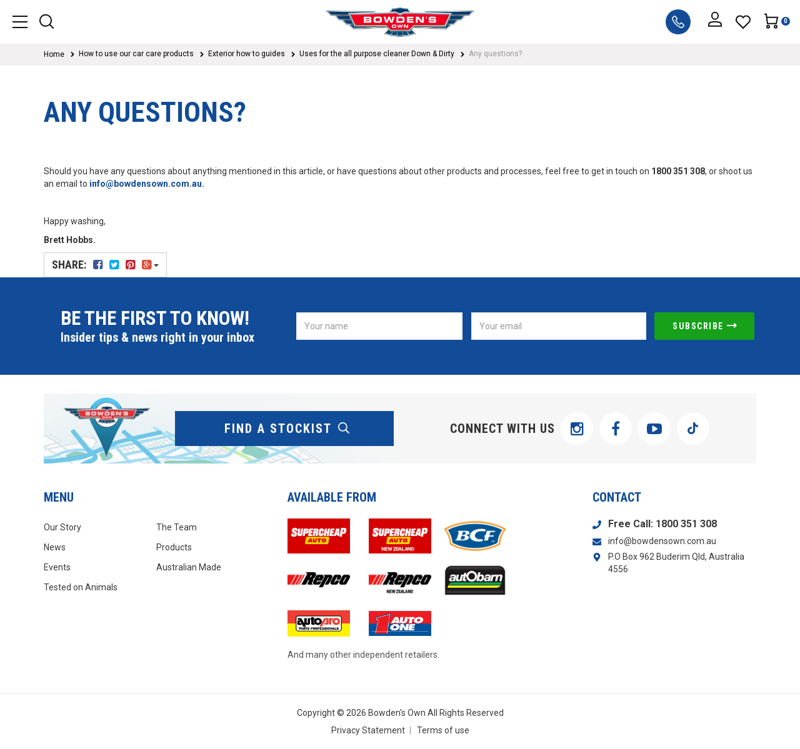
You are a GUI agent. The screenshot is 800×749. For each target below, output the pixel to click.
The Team (176, 527)
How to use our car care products (136, 53)
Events (57, 567)
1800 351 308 (686, 524)
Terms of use (443, 730)
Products (174, 547)
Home (54, 54)
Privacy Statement (368, 730)
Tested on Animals (81, 587)
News (55, 547)
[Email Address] (558, 326)
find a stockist (287, 428)
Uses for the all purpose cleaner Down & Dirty (376, 53)
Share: (105, 264)
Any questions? (495, 53)
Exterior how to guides (246, 53)
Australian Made (188, 567)
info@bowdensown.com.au (145, 184)
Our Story (62, 527)
